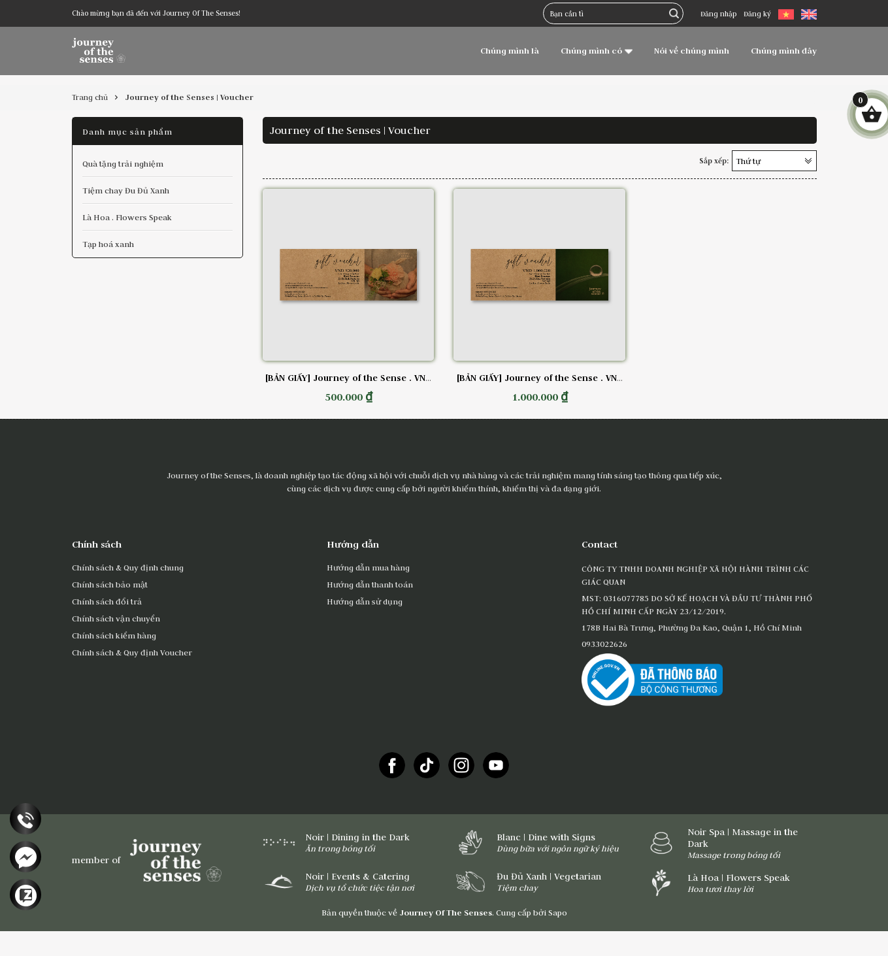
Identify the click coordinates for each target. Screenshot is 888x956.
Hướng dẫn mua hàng (368, 567)
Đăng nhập (718, 13)
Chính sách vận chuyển (116, 618)
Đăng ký (757, 13)
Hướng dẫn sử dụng (365, 601)
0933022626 (604, 643)
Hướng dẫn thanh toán (370, 584)
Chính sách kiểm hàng (114, 635)
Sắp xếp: (714, 160)
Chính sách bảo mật (110, 584)
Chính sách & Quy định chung (128, 567)
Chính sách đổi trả (107, 601)
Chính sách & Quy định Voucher (132, 652)
